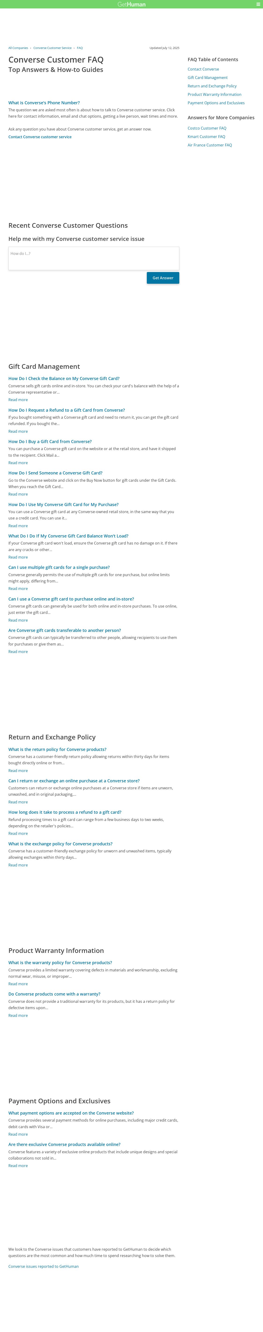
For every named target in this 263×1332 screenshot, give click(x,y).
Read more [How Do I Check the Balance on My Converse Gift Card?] (18, 399)
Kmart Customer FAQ (206, 136)
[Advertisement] (93, 180)
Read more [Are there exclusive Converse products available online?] (18, 1165)
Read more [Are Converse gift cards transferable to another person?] (18, 651)
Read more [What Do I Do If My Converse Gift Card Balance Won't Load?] (18, 557)
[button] (258, 4)
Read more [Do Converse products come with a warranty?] (18, 1015)
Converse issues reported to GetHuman (43, 1266)
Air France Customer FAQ (210, 145)
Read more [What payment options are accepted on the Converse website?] (18, 1134)
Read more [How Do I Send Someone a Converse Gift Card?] (18, 494)
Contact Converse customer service (40, 136)
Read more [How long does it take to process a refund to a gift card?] (18, 833)
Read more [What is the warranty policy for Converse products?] (18, 983)
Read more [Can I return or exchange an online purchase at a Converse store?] (18, 802)
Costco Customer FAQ (207, 128)
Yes (141, 1300)
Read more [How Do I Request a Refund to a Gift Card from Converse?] (18, 431)
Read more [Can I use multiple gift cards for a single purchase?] (18, 588)
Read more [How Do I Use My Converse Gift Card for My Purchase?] (18, 525)
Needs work (158, 1300)
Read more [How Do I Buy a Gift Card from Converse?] (18, 462)
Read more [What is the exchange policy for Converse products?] (18, 865)
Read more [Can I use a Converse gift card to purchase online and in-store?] (18, 620)
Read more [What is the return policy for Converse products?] (18, 770)
